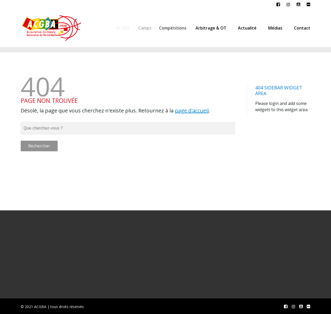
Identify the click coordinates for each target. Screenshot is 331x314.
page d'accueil (192, 110)
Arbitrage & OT (212, 28)
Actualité (247, 28)
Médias (275, 28)
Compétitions (175, 28)
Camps (146, 28)
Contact (302, 28)
